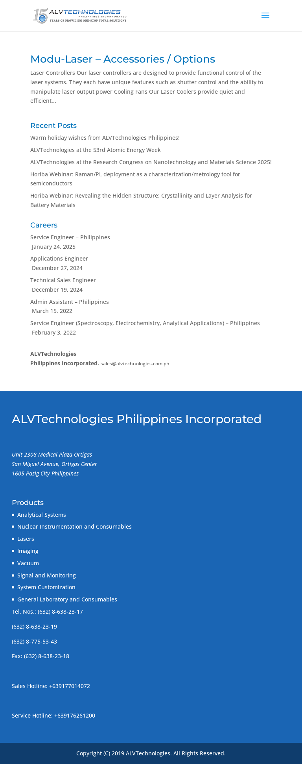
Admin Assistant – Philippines (69, 301)
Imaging (28, 551)
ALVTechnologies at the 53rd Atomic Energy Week (95, 150)
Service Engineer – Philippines (70, 237)
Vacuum (28, 563)
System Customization (46, 587)
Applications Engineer (59, 258)
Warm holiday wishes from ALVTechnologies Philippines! (105, 137)
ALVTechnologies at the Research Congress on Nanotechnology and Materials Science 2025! (151, 162)
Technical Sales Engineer (63, 280)
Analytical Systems (41, 514)
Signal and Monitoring (46, 575)
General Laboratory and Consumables (67, 599)
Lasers (25, 538)
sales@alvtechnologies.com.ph (135, 363)
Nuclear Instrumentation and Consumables (74, 526)
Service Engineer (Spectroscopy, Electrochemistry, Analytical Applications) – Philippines (145, 323)
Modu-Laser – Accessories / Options (122, 59)
